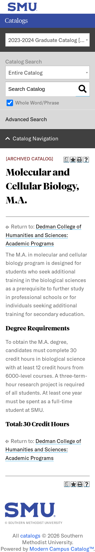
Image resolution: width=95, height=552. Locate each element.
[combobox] (47, 40)
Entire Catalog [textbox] (25, 72)
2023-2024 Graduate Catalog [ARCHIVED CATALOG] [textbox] (49, 40)
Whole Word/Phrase (37, 103)
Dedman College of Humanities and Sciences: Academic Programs (43, 235)
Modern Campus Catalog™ (61, 548)
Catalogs (16, 21)
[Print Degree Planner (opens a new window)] (66, 159)
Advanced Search (26, 119)
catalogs (30, 535)
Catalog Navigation (35, 138)
